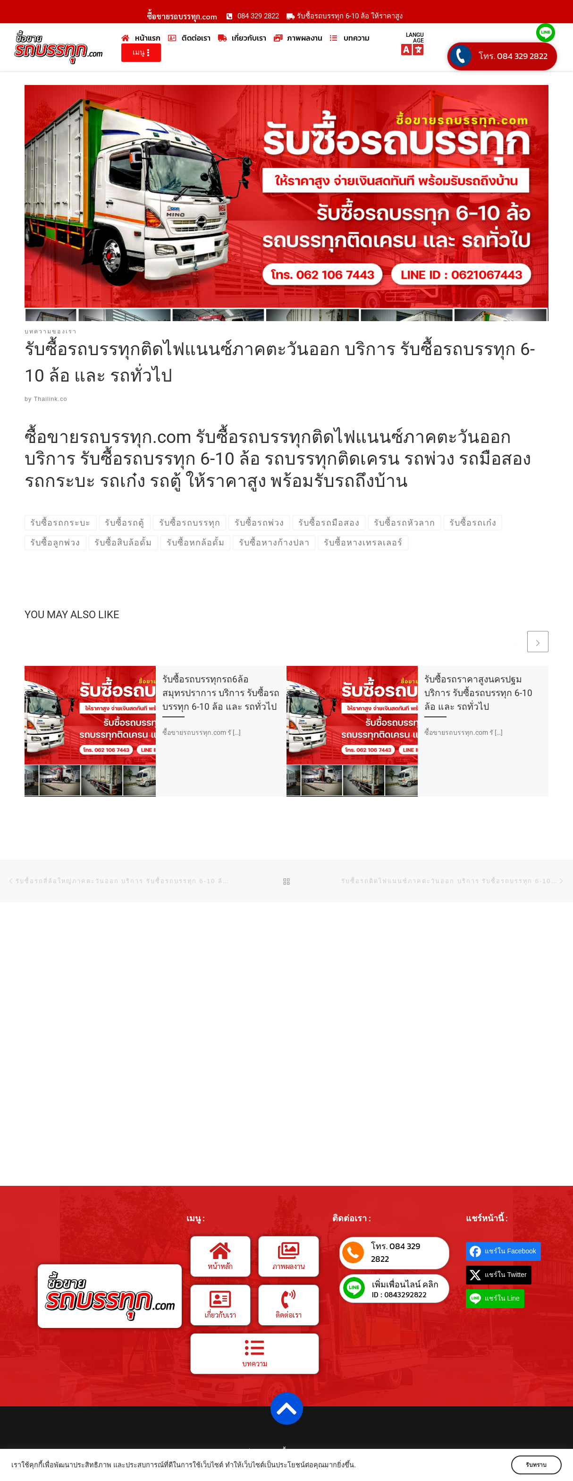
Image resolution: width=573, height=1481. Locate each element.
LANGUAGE (415, 38)
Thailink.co (50, 399)
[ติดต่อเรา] (288, 1299)
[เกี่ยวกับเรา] (220, 1299)
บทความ (254, 1363)
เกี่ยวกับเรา (220, 1314)
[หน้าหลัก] (220, 1250)
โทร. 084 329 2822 (513, 56)
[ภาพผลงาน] (288, 1250)
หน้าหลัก (220, 1265)
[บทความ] (254, 1347)
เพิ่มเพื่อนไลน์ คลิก (405, 1284)
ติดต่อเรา (289, 1314)
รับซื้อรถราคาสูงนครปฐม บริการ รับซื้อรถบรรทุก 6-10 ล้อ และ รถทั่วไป (478, 693)
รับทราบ (533, 1465)
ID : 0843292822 (399, 1294)
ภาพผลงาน (288, 1265)
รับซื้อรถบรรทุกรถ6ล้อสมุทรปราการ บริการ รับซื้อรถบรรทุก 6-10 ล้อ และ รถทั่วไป (220, 693)
